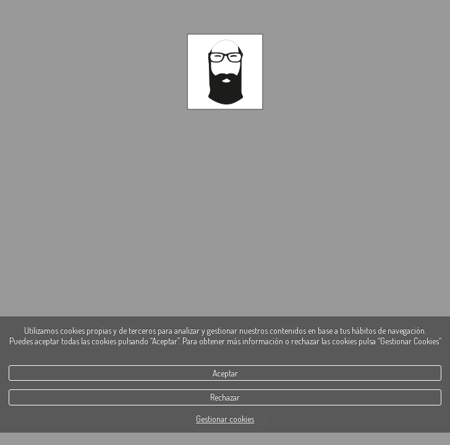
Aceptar (225, 373)
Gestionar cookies (225, 418)
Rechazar (225, 397)
